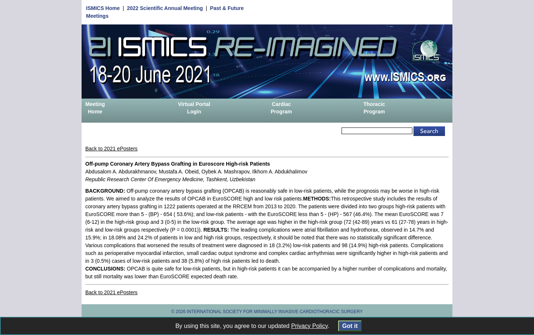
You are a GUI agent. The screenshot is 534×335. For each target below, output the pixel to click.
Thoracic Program (374, 108)
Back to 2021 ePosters (111, 149)
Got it (349, 326)
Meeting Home (95, 108)
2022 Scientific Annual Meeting (165, 8)
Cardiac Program (281, 108)
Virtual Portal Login (194, 108)
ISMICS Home (103, 8)
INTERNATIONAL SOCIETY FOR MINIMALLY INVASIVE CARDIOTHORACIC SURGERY (275, 311)
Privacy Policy (309, 326)
